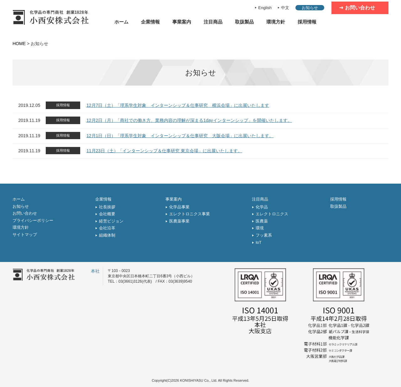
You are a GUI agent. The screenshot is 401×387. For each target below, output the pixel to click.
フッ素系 (264, 235)
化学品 (262, 207)
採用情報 (307, 21)
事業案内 (181, 21)
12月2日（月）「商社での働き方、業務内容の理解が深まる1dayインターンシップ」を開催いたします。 (189, 120)
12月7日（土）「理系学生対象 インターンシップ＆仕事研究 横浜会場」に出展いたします (177, 105)
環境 (260, 228)
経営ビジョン (111, 221)
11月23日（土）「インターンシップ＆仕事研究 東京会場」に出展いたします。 (164, 150)
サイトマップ (25, 234)
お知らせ (310, 7)
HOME (19, 43)
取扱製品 (244, 21)
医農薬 (262, 221)
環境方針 (275, 21)
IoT (259, 242)
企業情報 (150, 21)
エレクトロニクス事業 (189, 214)
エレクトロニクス (272, 214)
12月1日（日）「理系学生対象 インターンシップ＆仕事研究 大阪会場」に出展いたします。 (179, 135)
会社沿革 (107, 228)
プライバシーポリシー (33, 220)
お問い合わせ (360, 7)
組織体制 (107, 235)
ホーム (121, 21)
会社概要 (107, 214)
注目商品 (213, 21)
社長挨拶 (107, 207)
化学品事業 (179, 207)
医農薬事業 (179, 221)
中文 (285, 7)
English (265, 7)
